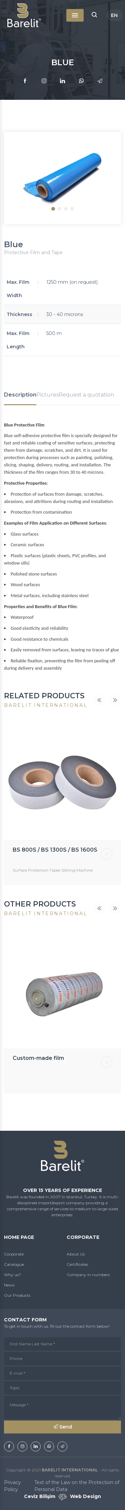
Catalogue (14, 1264)
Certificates (77, 1264)
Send (62, 1427)
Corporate (14, 1254)
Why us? (12, 1274)
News (9, 1284)
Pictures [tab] (47, 395)
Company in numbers (88, 1274)
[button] (94, 15)
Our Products (17, 1295)
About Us (76, 1254)
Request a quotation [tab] (86, 395)
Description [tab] (20, 395)
